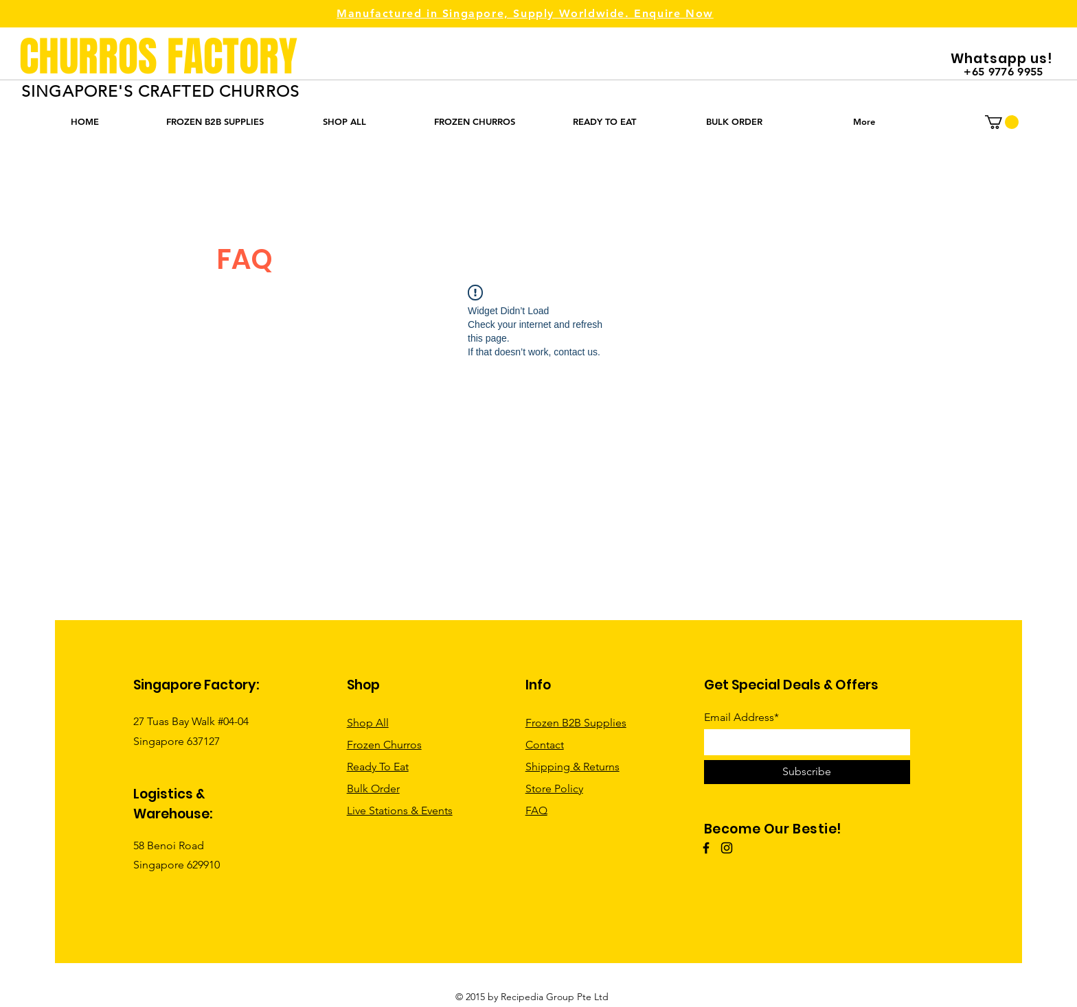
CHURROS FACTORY (158, 57)
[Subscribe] (807, 772)
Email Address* (741, 717)
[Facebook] (706, 847)
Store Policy (554, 788)
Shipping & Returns (572, 766)
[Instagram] (726, 847)
